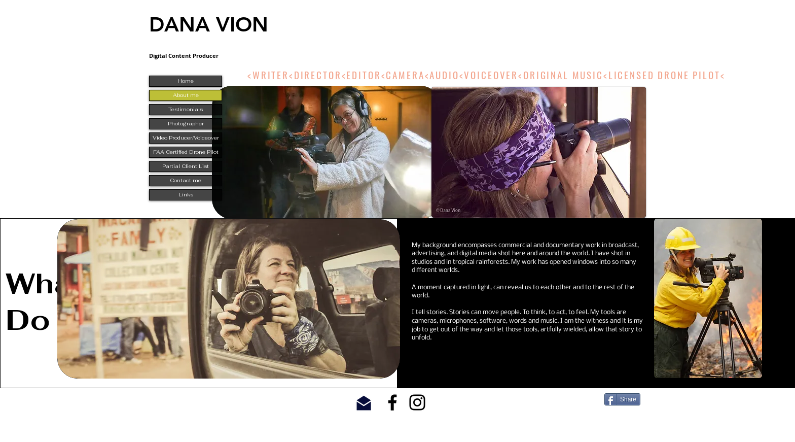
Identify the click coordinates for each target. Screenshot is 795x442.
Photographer (186, 123)
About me (186, 95)
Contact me (185, 180)
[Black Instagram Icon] (417, 402)
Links (185, 194)
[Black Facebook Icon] (392, 402)
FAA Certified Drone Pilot (186, 152)
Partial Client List (185, 166)
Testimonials (185, 109)
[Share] (622, 399)
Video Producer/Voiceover (186, 137)
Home (185, 81)
